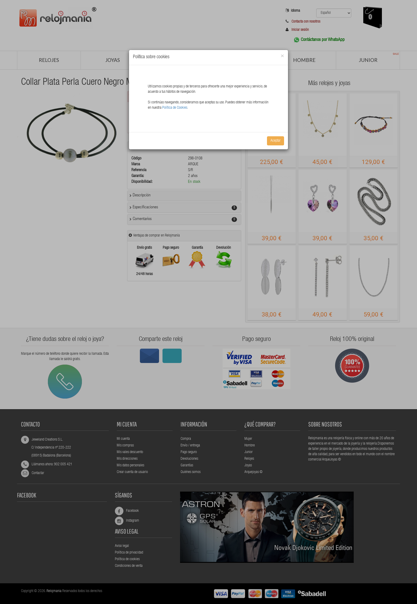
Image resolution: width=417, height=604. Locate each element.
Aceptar (275, 141)
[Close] (282, 56)
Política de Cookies (174, 108)
